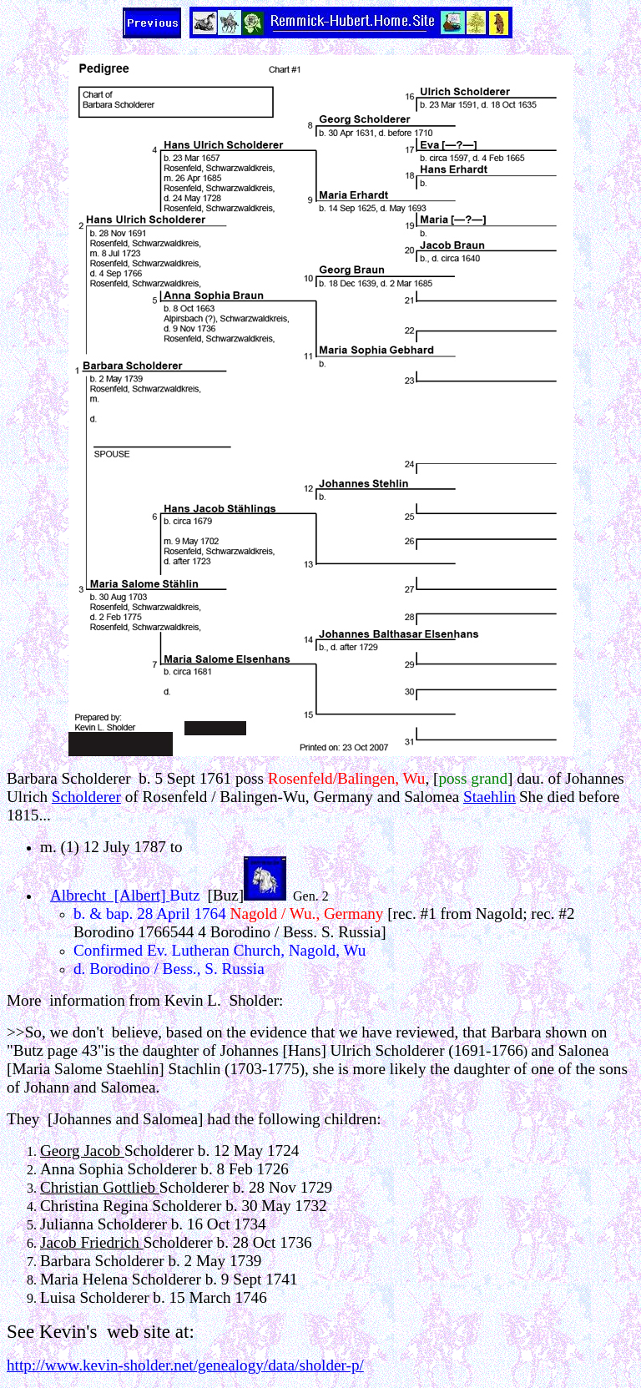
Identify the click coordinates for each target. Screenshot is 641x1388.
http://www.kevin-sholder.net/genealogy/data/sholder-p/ (185, 1365)
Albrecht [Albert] (109, 895)
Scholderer (86, 796)
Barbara (32, 778)
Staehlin (489, 796)
